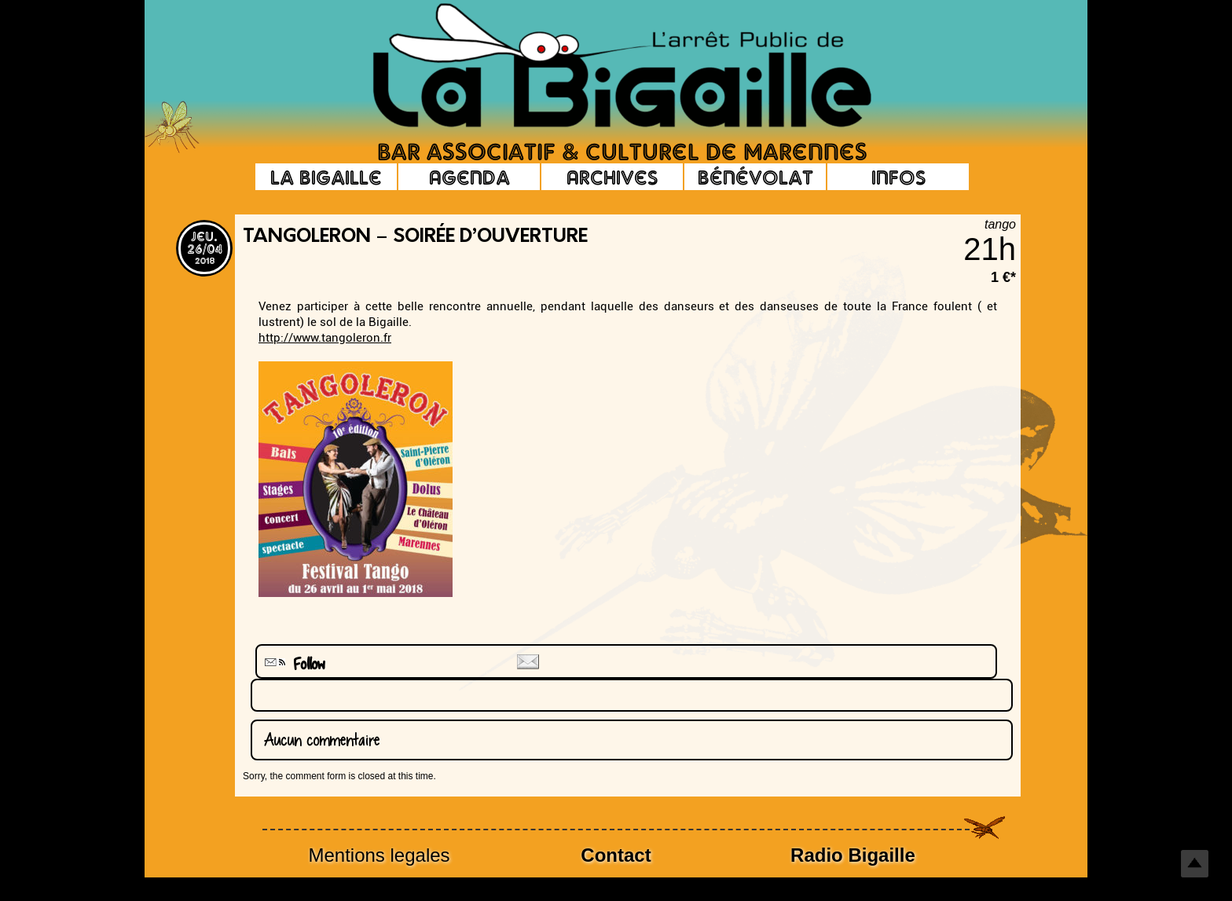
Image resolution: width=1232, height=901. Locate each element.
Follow (293, 664)
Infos (898, 176)
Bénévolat (755, 176)
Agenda (469, 176)
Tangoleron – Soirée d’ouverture (415, 237)
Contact (616, 855)
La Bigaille (326, 176)
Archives (612, 176)
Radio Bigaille (852, 855)
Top (1194, 863)
